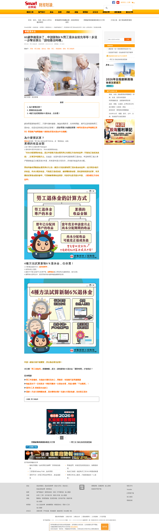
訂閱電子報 (129, 495)
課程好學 (106, 12)
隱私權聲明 (86, 519)
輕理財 (85, 12)
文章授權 (95, 519)
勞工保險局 (70, 48)
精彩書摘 (117, 12)
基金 (51, 12)
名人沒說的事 (41, 507)
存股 (54, 494)
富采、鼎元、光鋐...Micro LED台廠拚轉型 (40, 21)
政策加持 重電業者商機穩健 (119, 110)
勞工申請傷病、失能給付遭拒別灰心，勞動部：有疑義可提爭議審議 (53, 380)
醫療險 (39, 501)
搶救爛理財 (49, 507)
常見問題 (103, 519)
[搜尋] (118, 8)
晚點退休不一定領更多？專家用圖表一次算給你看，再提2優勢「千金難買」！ (57, 384)
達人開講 (68, 494)
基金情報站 (40, 488)
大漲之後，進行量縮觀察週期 (121, 20)
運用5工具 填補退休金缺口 (37, 388)
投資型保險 (53, 501)
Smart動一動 (68, 513)
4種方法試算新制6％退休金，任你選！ (44, 113)
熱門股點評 (40, 494)
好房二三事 (40, 498)
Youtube (128, 492)
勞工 (53, 48)
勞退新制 (58, 48)
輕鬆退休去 (57, 507)
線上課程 (108, 488)
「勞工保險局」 (36, 369)
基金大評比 (57, 488)
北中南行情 (48, 498)
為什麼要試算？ (35, 107)
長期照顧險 (45, 501)
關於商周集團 (59, 519)
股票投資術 (48, 494)
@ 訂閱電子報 (32, 447)
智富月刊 (128, 488)
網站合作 (77, 519)
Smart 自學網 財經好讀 (46, 5)
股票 (60, 12)
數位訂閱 (129, 12)
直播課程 (101, 488)
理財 (48, 48)
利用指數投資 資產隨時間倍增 (119, 100)
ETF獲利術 (60, 494)
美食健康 (53, 513)
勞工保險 (37, 48)
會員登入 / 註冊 (125, 2)
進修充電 (60, 513)
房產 (68, 12)
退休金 (44, 48)
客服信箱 (128, 503)
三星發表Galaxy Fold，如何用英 (41, 471)
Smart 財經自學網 (32, 5)
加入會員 (128, 499)
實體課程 (94, 488)
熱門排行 (41, 12)
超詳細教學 (43, 267)
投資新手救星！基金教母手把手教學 (121, 52)
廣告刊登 (69, 519)
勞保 (31, 48)
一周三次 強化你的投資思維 (80, 442)
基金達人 (65, 488)
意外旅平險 (61, 501)
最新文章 (30, 12)
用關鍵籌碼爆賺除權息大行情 (94, 20)
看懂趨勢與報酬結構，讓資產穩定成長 (67, 21)
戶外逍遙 (46, 513)
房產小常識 (56, 498)
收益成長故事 (41, 491)
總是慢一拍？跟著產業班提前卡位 (120, 49)
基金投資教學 (49, 488)
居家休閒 (39, 513)
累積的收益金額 (35, 110)
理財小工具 (66, 507)
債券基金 (49, 491)
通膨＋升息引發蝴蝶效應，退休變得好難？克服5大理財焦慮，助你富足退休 (56, 392)
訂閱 (128, 39)
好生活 (95, 12)
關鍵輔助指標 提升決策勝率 (118, 56)
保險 (76, 12)
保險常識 (69, 501)
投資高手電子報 (96, 491)
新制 (64, 48)
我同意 (104, 526)
